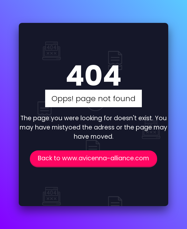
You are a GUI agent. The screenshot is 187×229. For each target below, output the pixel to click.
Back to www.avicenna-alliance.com (93, 158)
